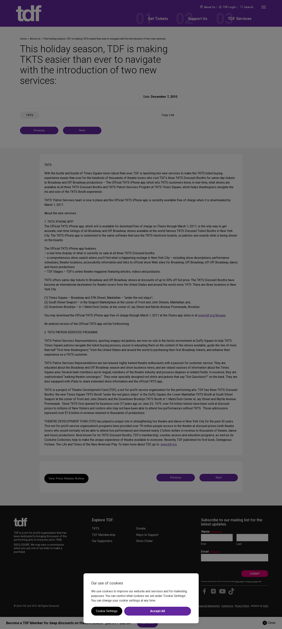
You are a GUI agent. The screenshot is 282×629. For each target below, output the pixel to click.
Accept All (157, 611)
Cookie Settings (106, 611)
